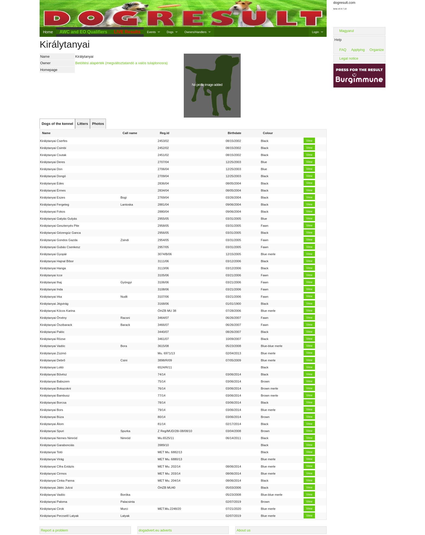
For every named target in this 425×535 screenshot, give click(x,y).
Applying (358, 50)
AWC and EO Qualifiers (83, 32)
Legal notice (348, 58)
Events (151, 32)
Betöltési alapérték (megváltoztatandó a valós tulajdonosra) (121, 63)
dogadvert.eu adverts (155, 530)
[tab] (57, 124)
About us (243, 530)
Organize (376, 50)
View (309, 140)
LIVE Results (127, 32)
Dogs (170, 32)
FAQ (342, 50)
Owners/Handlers (195, 32)
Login (315, 32)
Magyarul (346, 31)
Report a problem (54, 530)
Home (48, 32)
